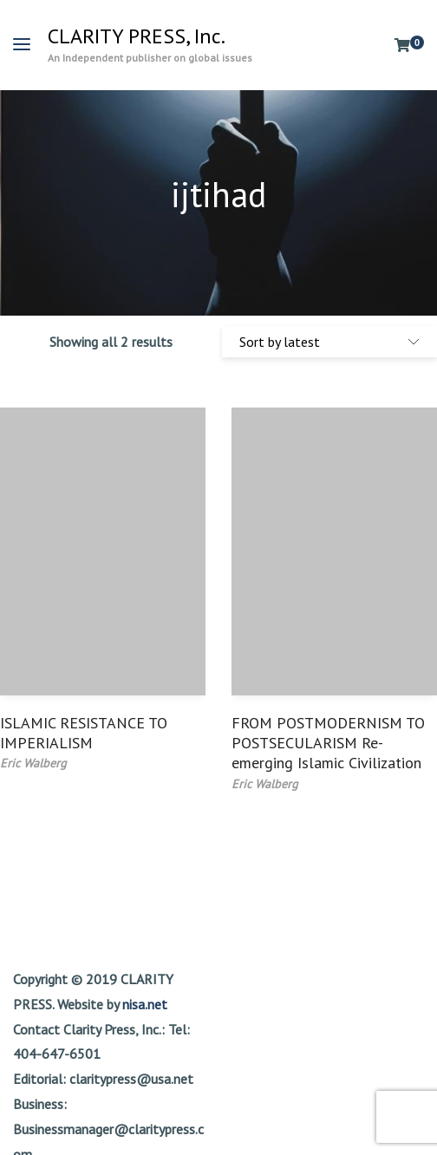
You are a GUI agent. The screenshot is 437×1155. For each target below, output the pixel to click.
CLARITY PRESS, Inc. (136, 36)
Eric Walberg (33, 763)
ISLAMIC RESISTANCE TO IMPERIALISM (83, 733)
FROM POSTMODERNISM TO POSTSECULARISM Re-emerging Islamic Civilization (328, 743)
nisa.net (144, 1004)
